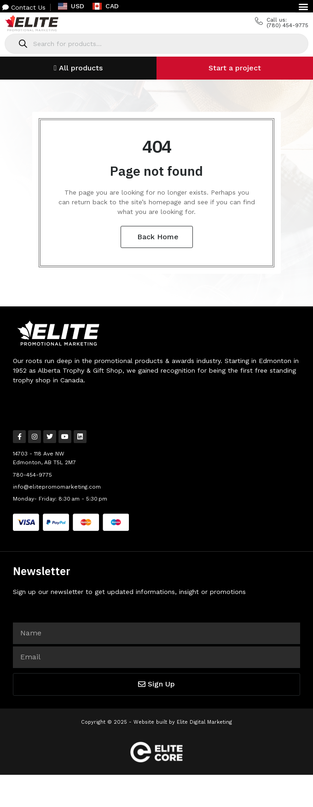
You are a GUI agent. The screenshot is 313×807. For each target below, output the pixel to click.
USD (71, 6)
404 (156, 146)
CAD (106, 6)
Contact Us (24, 7)
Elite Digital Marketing (204, 722)
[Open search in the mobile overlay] (156, 44)
